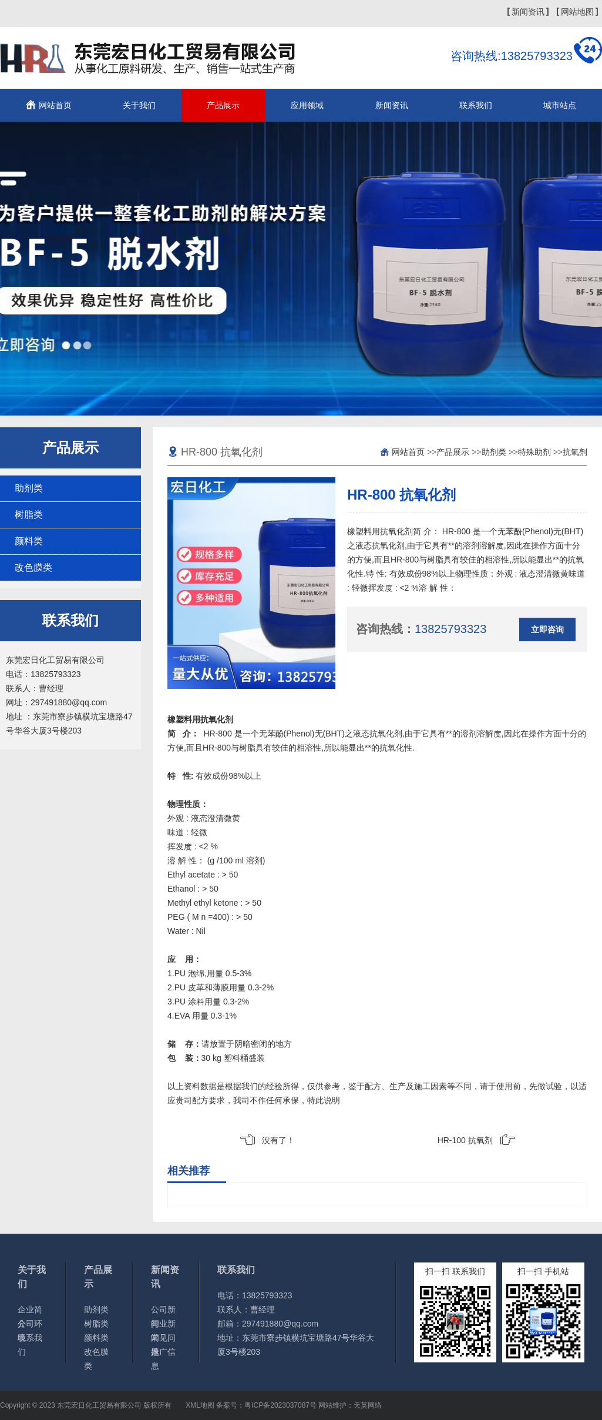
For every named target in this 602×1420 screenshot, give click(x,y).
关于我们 (139, 105)
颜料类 (29, 541)
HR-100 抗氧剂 (465, 1140)
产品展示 (223, 105)
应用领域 (307, 105)
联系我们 (475, 105)
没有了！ (278, 1140)
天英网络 (368, 1405)
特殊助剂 (534, 452)
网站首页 (55, 105)
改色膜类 (33, 567)
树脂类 (29, 515)
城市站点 (559, 105)
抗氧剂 (575, 452)
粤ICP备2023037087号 (280, 1405)
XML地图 (200, 1405)
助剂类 (29, 488)
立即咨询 (547, 629)
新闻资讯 (528, 11)
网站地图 (577, 11)
